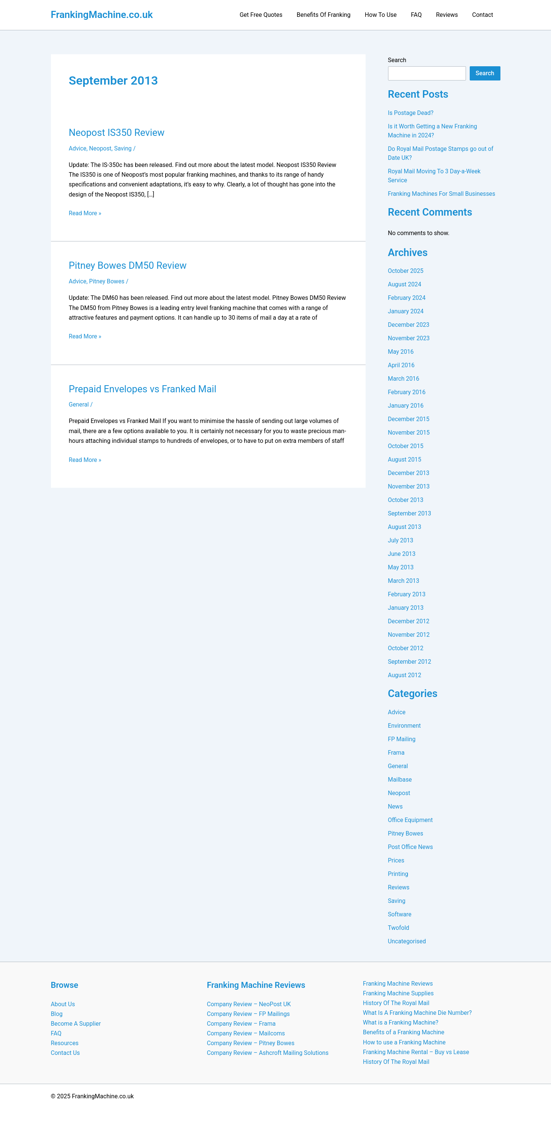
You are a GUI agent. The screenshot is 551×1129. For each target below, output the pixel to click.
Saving (124, 148)
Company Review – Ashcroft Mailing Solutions (268, 1052)
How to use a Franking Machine (404, 1042)
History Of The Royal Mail (396, 1002)
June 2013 (402, 553)
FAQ (422, 14)
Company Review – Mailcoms (246, 1033)
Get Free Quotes (273, 14)
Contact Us (66, 1052)
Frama (396, 752)
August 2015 (405, 459)
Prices (396, 860)
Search (397, 60)
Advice (78, 148)
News (395, 806)
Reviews (450, 14)
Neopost (101, 148)
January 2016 (406, 405)
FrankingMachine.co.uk (102, 14)
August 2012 (405, 675)
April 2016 (401, 365)
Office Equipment (411, 820)
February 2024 (407, 297)
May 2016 (401, 351)
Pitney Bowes (107, 281)
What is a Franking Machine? (401, 1022)
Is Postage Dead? (411, 112)
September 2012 (410, 661)
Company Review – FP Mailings (249, 1013)
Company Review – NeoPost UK (249, 1003)
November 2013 (409, 486)
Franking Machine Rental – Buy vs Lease (416, 1051)
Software (400, 914)
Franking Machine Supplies (399, 992)
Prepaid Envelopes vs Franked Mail (144, 388)
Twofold (399, 927)
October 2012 (406, 648)
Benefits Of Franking (334, 14)
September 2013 (410, 513)
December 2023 (409, 324)
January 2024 (406, 311)
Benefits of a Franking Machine (404, 1032)
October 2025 (406, 270)
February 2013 (407, 594)
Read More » (85, 213)
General (79, 404)
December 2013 (409, 473)
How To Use (389, 14)
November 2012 (409, 634)
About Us (63, 1003)
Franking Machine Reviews (398, 982)
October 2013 (406, 499)
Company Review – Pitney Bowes (251, 1042)
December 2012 (409, 621)
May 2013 (401, 567)
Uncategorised (407, 941)
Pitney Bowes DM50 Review (129, 265)
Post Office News (411, 846)
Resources (65, 1042)
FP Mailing (402, 739)
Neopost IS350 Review (117, 132)
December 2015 (409, 419)
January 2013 (406, 607)
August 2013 (405, 526)
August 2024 (405, 284)
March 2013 (404, 580)
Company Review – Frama (241, 1022)
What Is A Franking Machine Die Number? (418, 1012)
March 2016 (404, 378)
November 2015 (409, 432)
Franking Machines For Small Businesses (442, 193)
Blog (57, 1013)
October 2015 (406, 446)
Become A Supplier (76, 1022)
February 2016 (407, 392)
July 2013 (401, 540)
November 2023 (409, 338)
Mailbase (400, 779)
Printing (398, 873)
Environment (404, 725)
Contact (483, 14)
